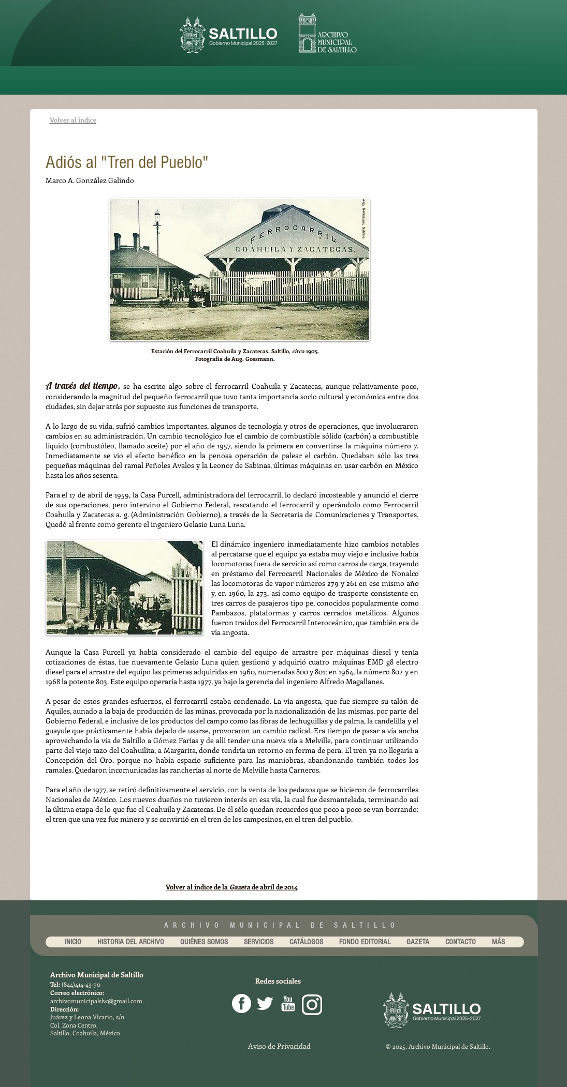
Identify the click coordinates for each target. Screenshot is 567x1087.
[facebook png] (241, 1003)
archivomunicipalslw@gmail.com (96, 1001)
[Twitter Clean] (264, 1003)
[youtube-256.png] (288, 1003)
